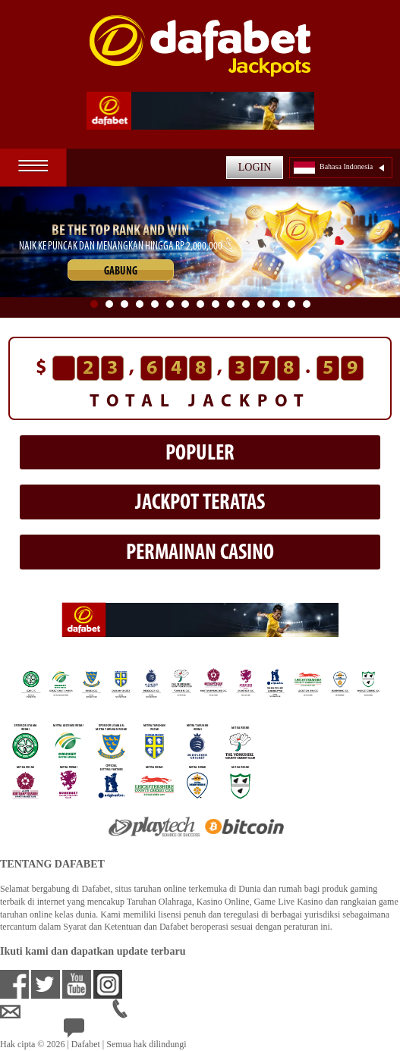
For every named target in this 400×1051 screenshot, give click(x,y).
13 (276, 304)
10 (231, 304)
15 (306, 304)
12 (261, 304)
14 (291, 304)
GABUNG (120, 272)
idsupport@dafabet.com (56, 1011)
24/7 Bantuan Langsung (119, 1031)
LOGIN (255, 167)
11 (246, 304)
